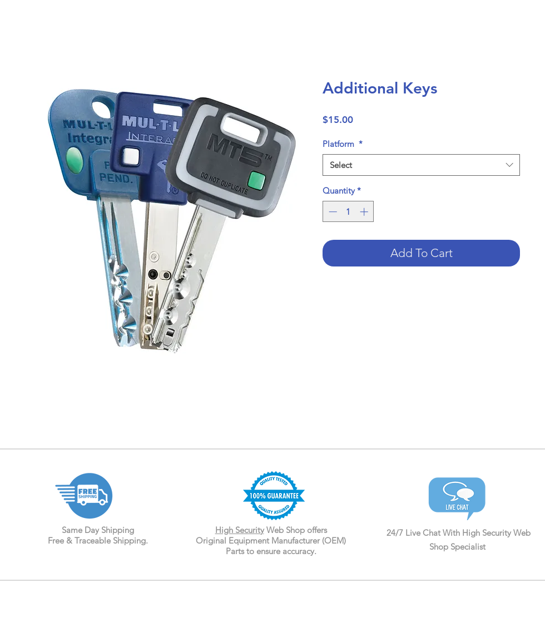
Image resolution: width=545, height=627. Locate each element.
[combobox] (421, 165)
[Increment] (365, 211)
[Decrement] (331, 211)
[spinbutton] (348, 211)
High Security (239, 530)
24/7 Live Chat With (424, 532)
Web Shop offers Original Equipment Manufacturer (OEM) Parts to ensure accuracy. (271, 540)
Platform (343, 144)
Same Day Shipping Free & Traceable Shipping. (98, 535)
